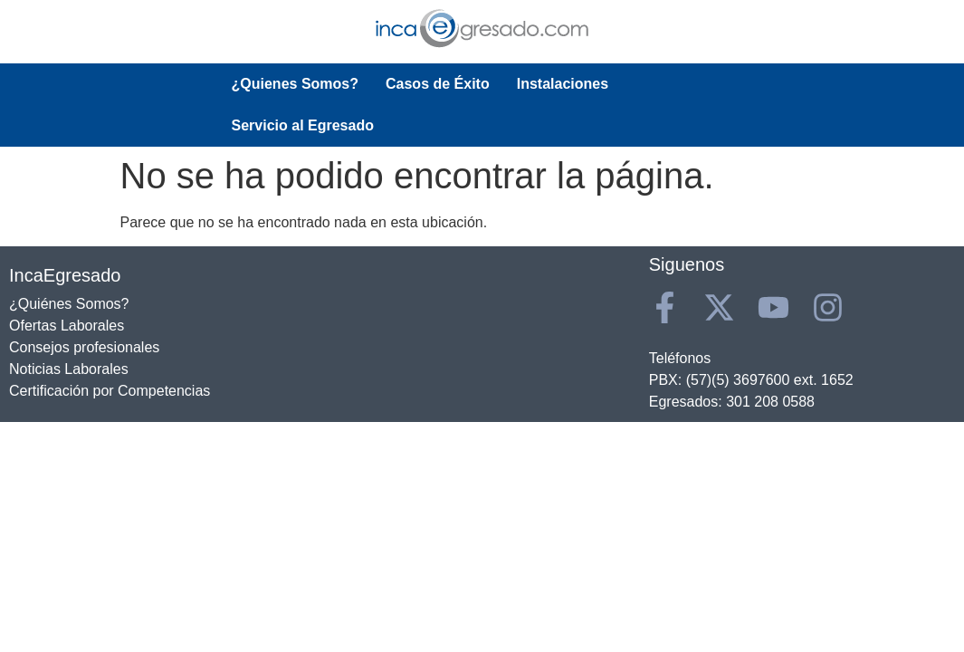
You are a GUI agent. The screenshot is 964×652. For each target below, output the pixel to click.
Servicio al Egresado (706, 83)
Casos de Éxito (438, 83)
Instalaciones (562, 83)
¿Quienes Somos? (295, 83)
